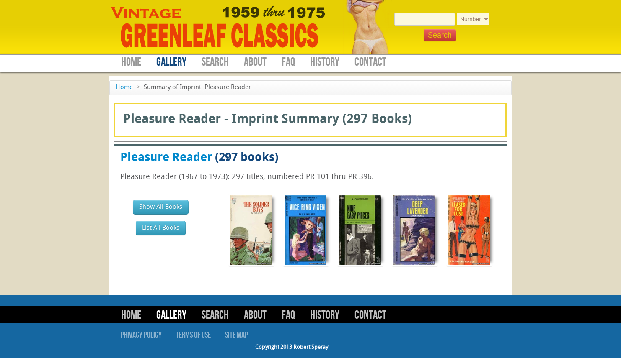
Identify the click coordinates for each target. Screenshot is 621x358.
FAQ (288, 62)
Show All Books (160, 207)
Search (215, 62)
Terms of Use (193, 335)
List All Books (160, 228)
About (255, 62)
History (324, 62)
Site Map (236, 335)
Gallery (171, 62)
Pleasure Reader (166, 158)
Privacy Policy (141, 335)
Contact (370, 62)
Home (131, 62)
